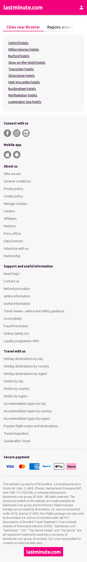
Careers (9, 211)
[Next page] (79, 27)
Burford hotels (18, 56)
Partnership (12, 256)
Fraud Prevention (16, 326)
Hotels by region (15, 396)
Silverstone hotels (21, 76)
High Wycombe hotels (24, 82)
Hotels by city (13, 381)
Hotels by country (16, 389)
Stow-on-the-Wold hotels (26, 62)
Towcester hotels (21, 69)
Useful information (17, 304)
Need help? (12, 274)
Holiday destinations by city (23, 359)
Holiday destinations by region (25, 374)
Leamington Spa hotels (24, 102)
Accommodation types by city (25, 403)
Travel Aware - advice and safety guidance (34, 311)
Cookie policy (13, 196)
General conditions (17, 181)
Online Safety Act (16, 333)
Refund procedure (17, 289)
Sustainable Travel (17, 441)
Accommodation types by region (27, 418)
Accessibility (13, 318)
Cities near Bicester (22, 27)
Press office (12, 233)
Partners (10, 226)
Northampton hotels (22, 95)
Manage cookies (15, 204)
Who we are (12, 174)
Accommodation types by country (28, 411)
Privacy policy (13, 189)
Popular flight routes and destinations (31, 426)
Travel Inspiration (16, 433)
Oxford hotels (18, 43)
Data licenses (13, 241)
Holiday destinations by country (26, 366)
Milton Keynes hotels (23, 49)
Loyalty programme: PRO (21, 341)
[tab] (23, 27)
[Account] (81, 7)
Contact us (11, 281)
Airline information (17, 296)
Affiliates (10, 219)
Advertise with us (16, 248)
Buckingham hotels (22, 89)
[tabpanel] (43, 73)
